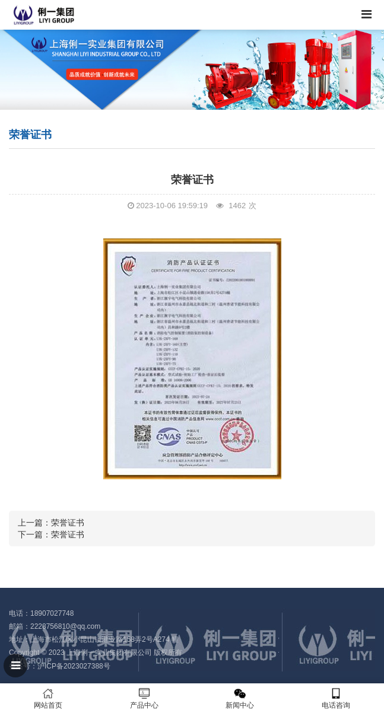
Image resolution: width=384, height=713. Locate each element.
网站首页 (48, 698)
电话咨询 (336, 698)
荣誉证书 (67, 522)
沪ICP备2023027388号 (73, 666)
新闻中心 (240, 698)
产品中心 (144, 698)
